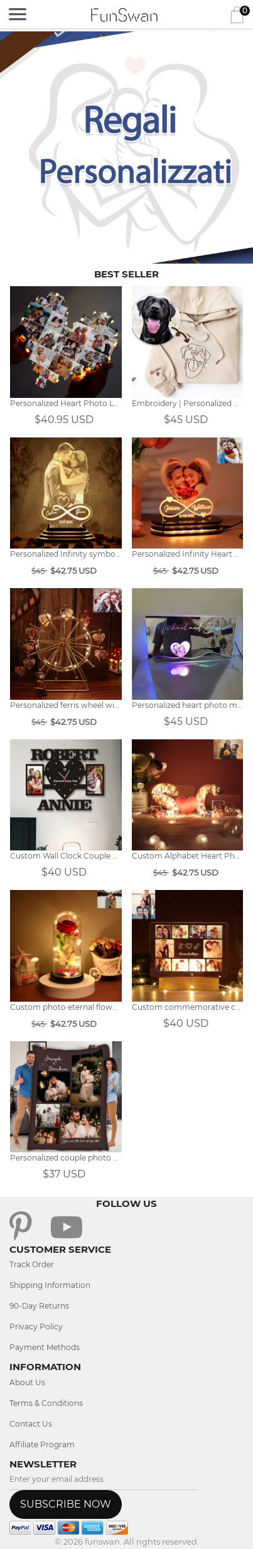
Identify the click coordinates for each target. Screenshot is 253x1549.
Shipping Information (49, 1285)
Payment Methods (44, 1347)
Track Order (31, 1264)
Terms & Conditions (46, 1403)
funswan (102, 1541)
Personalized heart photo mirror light (188, 705)
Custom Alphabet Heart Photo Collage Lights (188, 855)
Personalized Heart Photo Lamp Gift (66, 403)
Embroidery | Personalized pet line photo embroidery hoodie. (188, 403)
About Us (27, 1382)
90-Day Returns (39, 1305)
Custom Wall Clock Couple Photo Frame (66, 855)
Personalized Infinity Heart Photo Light (188, 554)
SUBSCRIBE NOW (65, 1504)
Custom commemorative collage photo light (188, 1007)
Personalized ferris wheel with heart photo (66, 705)
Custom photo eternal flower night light (66, 1007)
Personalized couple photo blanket (66, 1157)
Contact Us (30, 1423)
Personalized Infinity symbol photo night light (66, 554)
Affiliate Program (42, 1444)
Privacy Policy (36, 1326)
